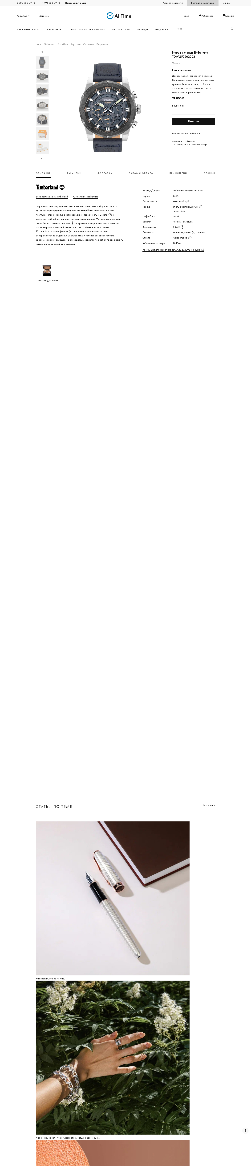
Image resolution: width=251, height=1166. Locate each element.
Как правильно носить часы (50, 978)
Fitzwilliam (63, 44)
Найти (232, 29)
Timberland (49, 44)
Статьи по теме (54, 806)
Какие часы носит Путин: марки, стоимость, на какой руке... (68, 1137)
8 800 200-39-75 (26, 2)
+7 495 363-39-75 (50, 2)
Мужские (76, 44)
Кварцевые (102, 44)
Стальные (88, 44)
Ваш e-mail (178, 105)
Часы (38, 44)
